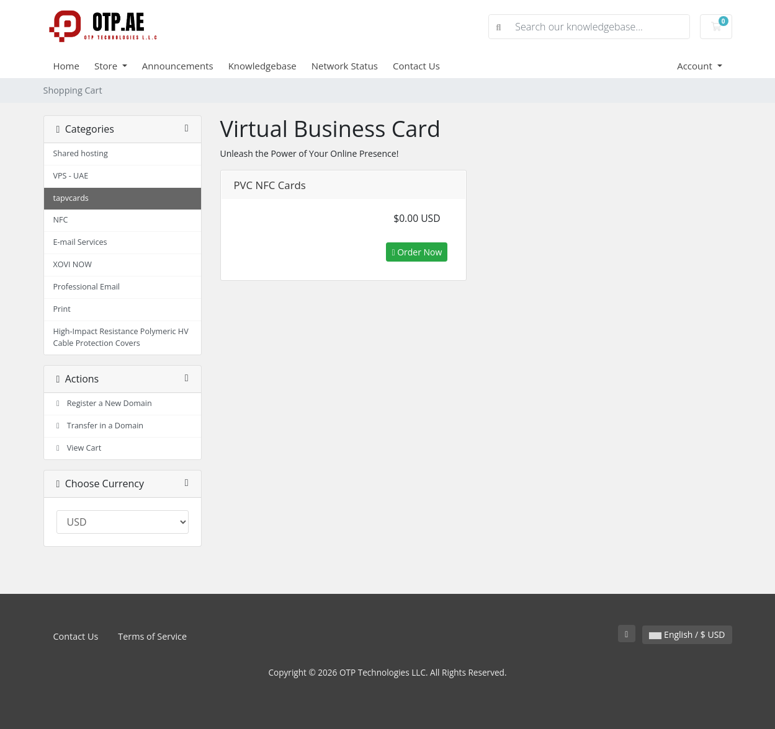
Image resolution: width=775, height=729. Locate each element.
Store (107, 66)
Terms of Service (152, 636)
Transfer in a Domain (98, 425)
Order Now (417, 252)
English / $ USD (687, 634)
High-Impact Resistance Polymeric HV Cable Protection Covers (121, 337)
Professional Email (86, 286)
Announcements (177, 66)
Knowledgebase (262, 66)
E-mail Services (80, 242)
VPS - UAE (71, 175)
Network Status (344, 66)
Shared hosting (80, 153)
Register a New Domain (102, 403)
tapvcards (71, 198)
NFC (60, 219)
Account (696, 66)
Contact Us (416, 66)
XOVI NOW (72, 264)
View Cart (77, 448)
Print (62, 309)
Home (66, 66)
